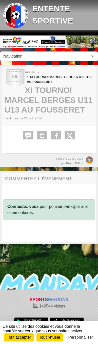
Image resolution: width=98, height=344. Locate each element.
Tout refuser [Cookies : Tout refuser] (49, 337)
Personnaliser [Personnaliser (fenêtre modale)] (80, 337)
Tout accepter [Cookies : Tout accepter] (19, 337)
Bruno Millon (74, 163)
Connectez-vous (23, 206)
